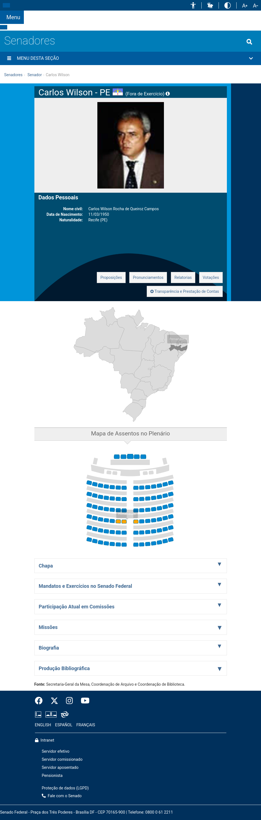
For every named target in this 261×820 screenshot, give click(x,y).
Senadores (29, 40)
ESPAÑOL (63, 725)
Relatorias (183, 277)
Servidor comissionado (62, 759)
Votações (211, 277)
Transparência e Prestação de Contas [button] (184, 291)
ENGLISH (43, 725)
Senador (34, 75)
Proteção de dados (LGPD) (65, 788)
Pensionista (52, 775)
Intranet (44, 740)
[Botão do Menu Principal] (12, 17)
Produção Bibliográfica (64, 668)
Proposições (111, 277)
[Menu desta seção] (9, 58)
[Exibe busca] (249, 41)
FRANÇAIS (85, 725)
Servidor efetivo (56, 751)
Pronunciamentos (148, 277)
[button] (193, 5)
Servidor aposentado (60, 767)
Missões (48, 627)
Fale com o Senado (166, 14)
